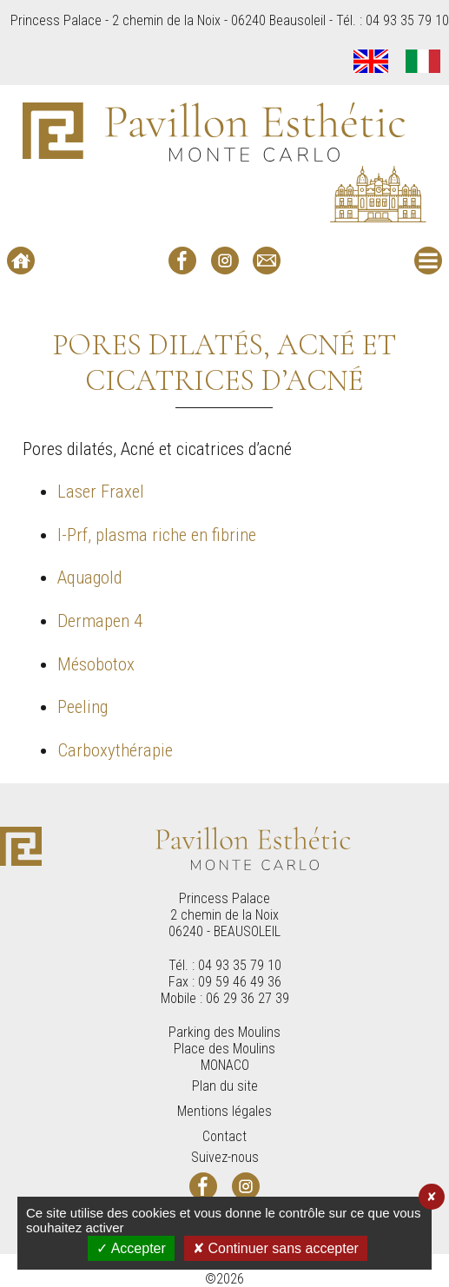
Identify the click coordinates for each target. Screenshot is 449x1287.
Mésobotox (96, 664)
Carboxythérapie (115, 750)
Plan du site (225, 1086)
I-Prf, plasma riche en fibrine (156, 535)
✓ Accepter (131, 1248)
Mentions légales (224, 1111)
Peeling (82, 706)
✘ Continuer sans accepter (276, 1248)
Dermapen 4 (99, 620)
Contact (224, 1136)
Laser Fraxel (100, 491)
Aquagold (89, 577)
